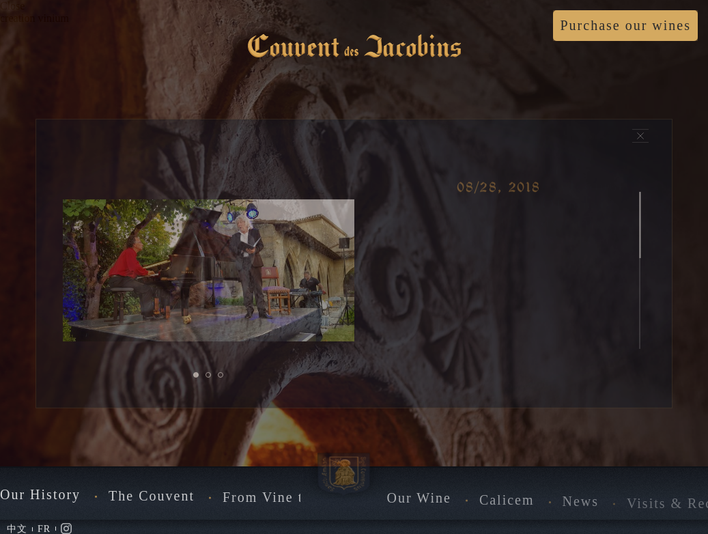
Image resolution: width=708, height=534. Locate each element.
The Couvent (152, 498)
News (581, 506)
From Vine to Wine (286, 500)
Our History (40, 497)
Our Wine (419, 501)
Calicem (507, 503)
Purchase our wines (625, 25)
